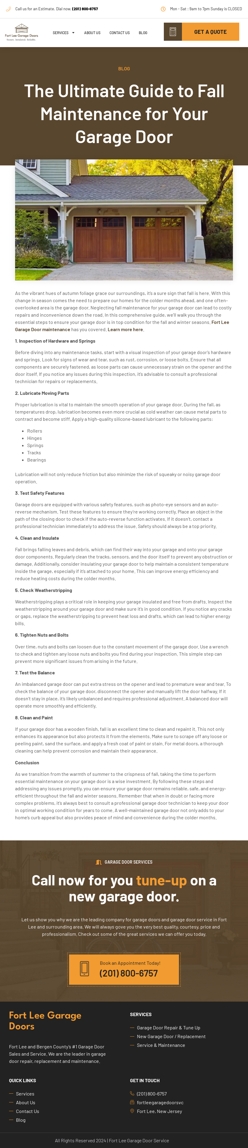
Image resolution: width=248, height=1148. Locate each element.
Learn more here (125, 329)
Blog (143, 32)
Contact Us (120, 32)
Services (64, 32)
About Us (92, 32)
